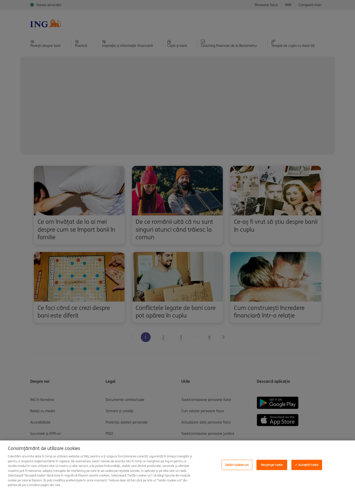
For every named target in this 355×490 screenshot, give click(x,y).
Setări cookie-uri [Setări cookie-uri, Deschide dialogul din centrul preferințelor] (237, 465)
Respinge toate (272, 465)
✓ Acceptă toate (306, 465)
